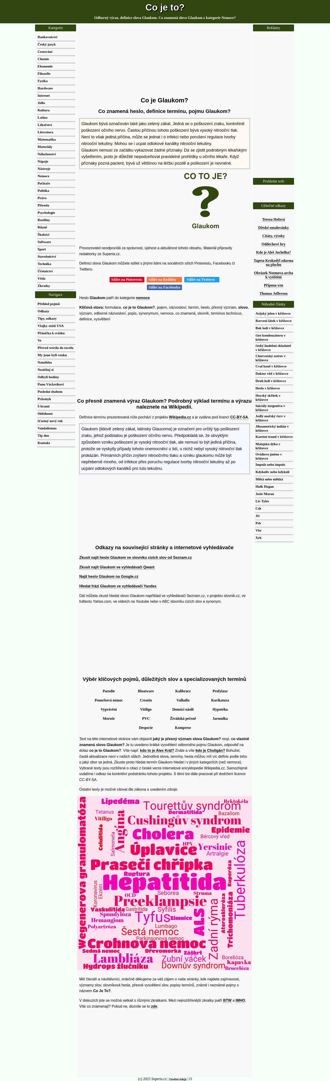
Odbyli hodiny (48, 377)
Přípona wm (273, 285)
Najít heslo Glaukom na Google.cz (108, 576)
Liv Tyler (262, 501)
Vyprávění (109, 709)
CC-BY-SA (239, 417)
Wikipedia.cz (180, 417)
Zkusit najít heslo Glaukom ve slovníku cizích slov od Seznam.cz (135, 557)
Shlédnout (45, 413)
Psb (258, 523)
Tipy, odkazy (47, 318)
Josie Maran (265, 494)
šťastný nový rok (50, 421)
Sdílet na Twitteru (202, 279)
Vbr (258, 530)
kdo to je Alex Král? (157, 750)
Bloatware (146, 691)
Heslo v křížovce (268, 388)
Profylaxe (220, 691)
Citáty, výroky (273, 236)
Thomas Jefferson (273, 293)
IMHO (240, 1000)
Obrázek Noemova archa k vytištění (273, 275)
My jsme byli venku (52, 355)
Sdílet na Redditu (164, 279)
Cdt (258, 508)
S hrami (44, 406)
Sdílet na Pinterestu (127, 279)
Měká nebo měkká (269, 479)
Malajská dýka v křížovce (268, 446)
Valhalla (182, 700)
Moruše (109, 718)
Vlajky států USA (51, 326)
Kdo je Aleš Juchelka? (273, 252)
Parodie (109, 691)
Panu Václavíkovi (51, 384)
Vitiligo (145, 709)
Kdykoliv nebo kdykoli (272, 472)
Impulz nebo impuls (270, 464)
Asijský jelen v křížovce (273, 313)
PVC (146, 718)
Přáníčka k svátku (51, 333)
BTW (227, 1000)
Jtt (258, 516)
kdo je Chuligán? (210, 750)
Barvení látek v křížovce (274, 321)
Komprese (183, 728)
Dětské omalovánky (273, 228)
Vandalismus (47, 428)
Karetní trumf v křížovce (274, 437)
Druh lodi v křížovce (271, 381)
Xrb (258, 538)
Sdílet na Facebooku (164, 287)
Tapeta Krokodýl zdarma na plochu (273, 263)
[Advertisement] (164, 61)
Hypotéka (220, 709)
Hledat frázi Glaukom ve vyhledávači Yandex (118, 586)
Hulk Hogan (265, 486)
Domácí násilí (183, 709)
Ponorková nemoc (109, 700)
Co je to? (164, 7)
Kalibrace (183, 691)
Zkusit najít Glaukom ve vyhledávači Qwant (116, 567)
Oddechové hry (273, 244)
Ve (39, 340)
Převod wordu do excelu (56, 348)
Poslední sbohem (50, 391)
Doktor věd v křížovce (272, 373)
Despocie (146, 728)
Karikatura (220, 700)
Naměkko (45, 362)
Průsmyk (44, 399)
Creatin (146, 700)
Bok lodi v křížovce (270, 328)
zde (154, 1006)
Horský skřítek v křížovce (268, 397)
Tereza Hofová (273, 219)
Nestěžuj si (46, 370)
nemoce (143, 298)
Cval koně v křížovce (271, 366)
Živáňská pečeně (183, 718)
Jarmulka (220, 718)
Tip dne (43, 435)
